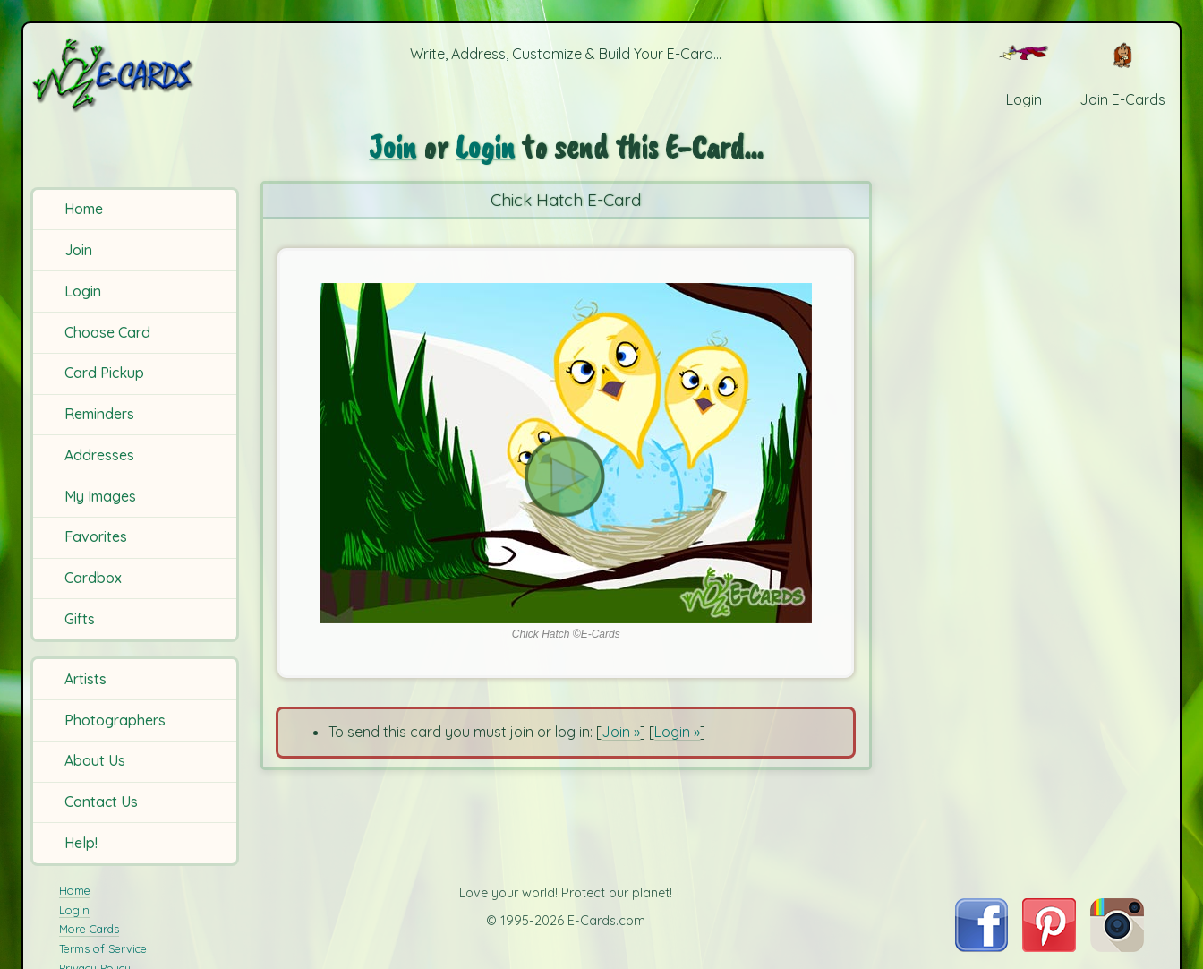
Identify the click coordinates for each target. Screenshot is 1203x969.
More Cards (89, 929)
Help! (81, 843)
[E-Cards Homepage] (137, 75)
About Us (94, 760)
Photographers (115, 720)
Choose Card (107, 332)
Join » (621, 732)
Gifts (79, 619)
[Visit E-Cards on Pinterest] (1049, 947)
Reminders (99, 414)
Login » (677, 732)
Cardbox (93, 578)
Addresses (99, 455)
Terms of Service (103, 948)
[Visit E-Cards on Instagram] (1117, 947)
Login (82, 291)
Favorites (95, 536)
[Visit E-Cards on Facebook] (981, 947)
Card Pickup (104, 373)
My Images (100, 496)
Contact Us (101, 801)
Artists (85, 679)
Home (83, 209)
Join (78, 250)
